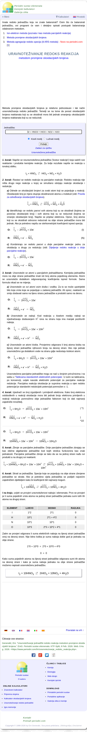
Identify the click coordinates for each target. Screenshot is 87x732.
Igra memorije (10, 707)
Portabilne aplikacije (56, 697)
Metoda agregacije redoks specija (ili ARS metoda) (32, 42)
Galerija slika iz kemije (57, 701)
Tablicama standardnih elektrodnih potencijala (38, 377)
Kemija (50, 667)
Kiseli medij (36, 139)
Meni (5, 17)
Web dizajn (52, 676)
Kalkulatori (62, 17)
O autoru (22, 679)
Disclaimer (77, 726)
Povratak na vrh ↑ (75, 630)
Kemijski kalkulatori (24, 9)
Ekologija (51, 672)
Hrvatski (79, 17)
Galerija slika (21, 12)
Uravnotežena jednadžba (44, 152)
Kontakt (27, 718)
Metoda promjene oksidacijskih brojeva (26, 37)
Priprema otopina (11, 694)
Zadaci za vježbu (43, 148)
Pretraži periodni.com (34, 721)
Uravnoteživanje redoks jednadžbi (18, 703)
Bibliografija (66, 726)
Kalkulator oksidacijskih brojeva (17, 698)
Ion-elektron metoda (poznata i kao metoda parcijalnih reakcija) (39, 33)
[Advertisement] (43, 84)
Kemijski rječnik (54, 680)
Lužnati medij (52, 139)
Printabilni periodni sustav (58, 692)
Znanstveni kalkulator (13, 690)
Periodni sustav (22, 675)
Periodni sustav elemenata (28, 6)
